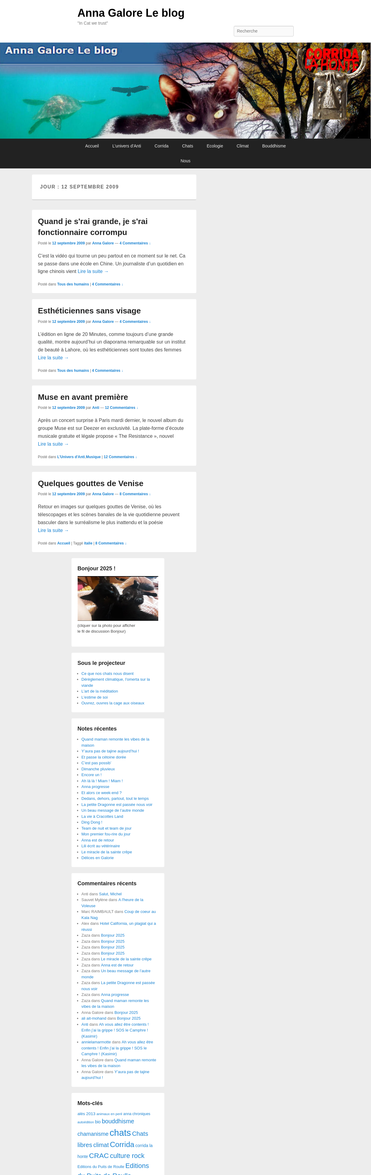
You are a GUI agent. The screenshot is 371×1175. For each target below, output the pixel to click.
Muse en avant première (83, 397)
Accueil (92, 145)
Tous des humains (73, 284)
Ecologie (215, 145)
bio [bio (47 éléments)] (98, 1121)
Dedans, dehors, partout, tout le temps (115, 798)
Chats (187, 145)
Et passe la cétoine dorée (104, 757)
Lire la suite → (93, 271)
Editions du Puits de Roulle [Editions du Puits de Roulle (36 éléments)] (101, 1166)
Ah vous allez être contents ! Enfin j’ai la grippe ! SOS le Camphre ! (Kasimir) (115, 1030)
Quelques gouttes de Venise (91, 483)
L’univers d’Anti (126, 145)
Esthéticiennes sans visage (89, 310)
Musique (93, 457)
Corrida (162, 145)
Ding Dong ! (92, 822)
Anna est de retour (98, 840)
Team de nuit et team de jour (107, 828)
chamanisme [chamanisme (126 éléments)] (93, 1134)
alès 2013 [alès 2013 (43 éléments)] (87, 1113)
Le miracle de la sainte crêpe (107, 852)
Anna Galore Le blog (131, 13)
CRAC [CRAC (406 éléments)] (99, 1155)
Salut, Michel (110, 894)
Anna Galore (103, 243)
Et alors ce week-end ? (102, 792)
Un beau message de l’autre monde (113, 810)
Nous (185, 160)
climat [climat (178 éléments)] (101, 1145)
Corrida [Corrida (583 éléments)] (122, 1144)
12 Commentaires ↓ (121, 408)
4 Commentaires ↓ (135, 243)
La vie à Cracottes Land (102, 816)
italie (88, 543)
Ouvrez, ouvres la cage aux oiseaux (113, 703)
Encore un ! (92, 774)
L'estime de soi (95, 697)
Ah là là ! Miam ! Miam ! (102, 781)
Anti (95, 408)
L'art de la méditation (100, 691)
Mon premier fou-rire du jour (106, 834)
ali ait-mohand (94, 1018)
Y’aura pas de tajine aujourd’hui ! (110, 751)
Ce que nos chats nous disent (108, 673)
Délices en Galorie (98, 857)
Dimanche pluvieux (98, 769)
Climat (242, 145)
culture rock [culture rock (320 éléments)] (127, 1155)
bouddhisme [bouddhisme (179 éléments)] (118, 1121)
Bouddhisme (274, 145)
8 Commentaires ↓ (135, 494)
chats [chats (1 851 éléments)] (120, 1133)
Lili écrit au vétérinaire (101, 846)
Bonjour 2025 (112, 935)
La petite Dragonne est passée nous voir (117, 804)
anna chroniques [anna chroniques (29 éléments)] (136, 1114)
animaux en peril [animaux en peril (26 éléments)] (109, 1114)
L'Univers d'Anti (71, 457)
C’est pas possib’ (96, 763)
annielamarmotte (96, 1042)
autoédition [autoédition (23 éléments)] (86, 1122)
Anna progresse (96, 786)
